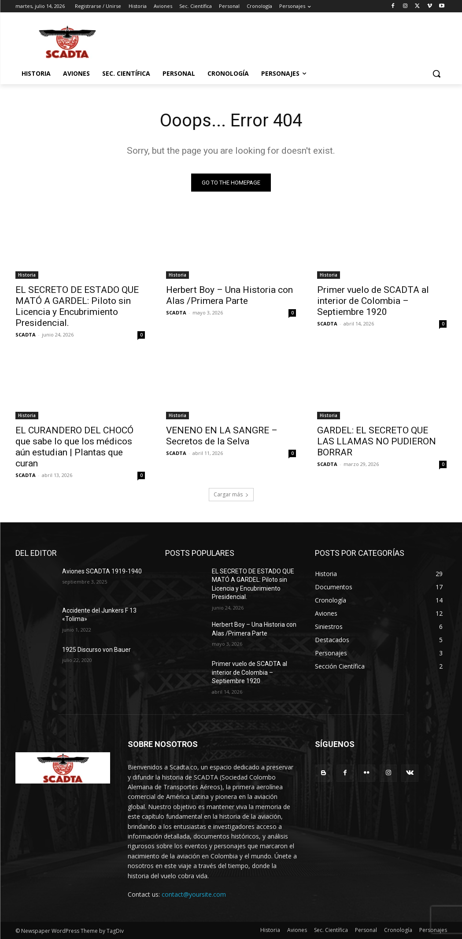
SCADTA (25, 334)
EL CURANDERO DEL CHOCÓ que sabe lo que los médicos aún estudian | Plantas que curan (74, 447)
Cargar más (231, 494)
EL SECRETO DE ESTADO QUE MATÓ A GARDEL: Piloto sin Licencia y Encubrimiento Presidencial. (77, 306)
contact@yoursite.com (194, 894)
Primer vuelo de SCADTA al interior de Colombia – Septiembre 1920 (373, 300)
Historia (27, 274)
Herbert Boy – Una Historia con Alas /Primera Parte (229, 295)
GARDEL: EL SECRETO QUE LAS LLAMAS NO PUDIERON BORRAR (376, 441)
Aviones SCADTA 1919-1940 (102, 571)
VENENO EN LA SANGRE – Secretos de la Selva (221, 436)
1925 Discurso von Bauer (96, 649)
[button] (436, 73)
